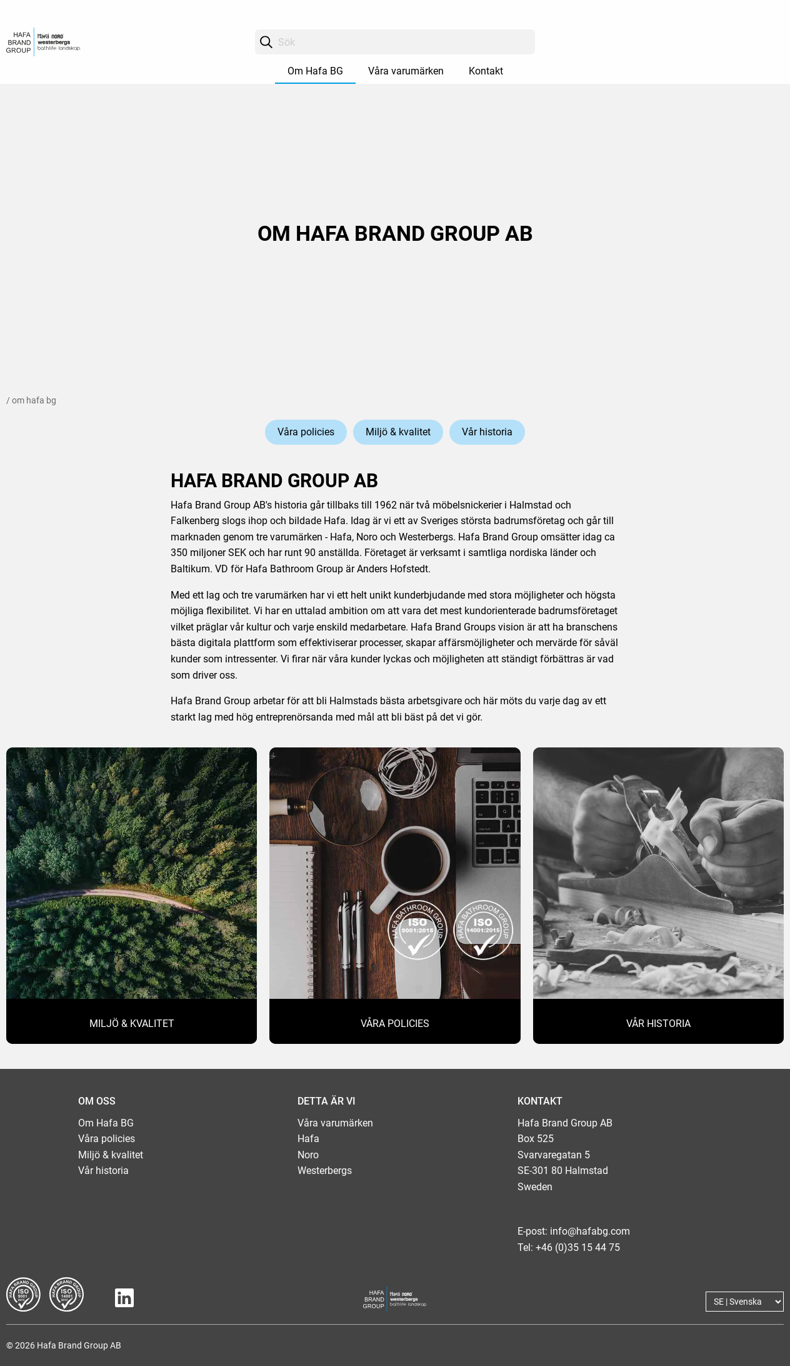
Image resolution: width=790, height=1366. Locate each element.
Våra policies (306, 432)
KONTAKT (540, 1101)
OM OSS (97, 1101)
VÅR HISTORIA (658, 1024)
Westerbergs (325, 1170)
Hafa (308, 1139)
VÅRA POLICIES (395, 1024)
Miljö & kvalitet (398, 432)
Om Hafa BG (315, 71)
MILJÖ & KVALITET (131, 1024)
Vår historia (487, 432)
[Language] (745, 1302)
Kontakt (486, 71)
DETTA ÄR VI (327, 1101)
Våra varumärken (406, 71)
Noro (308, 1155)
